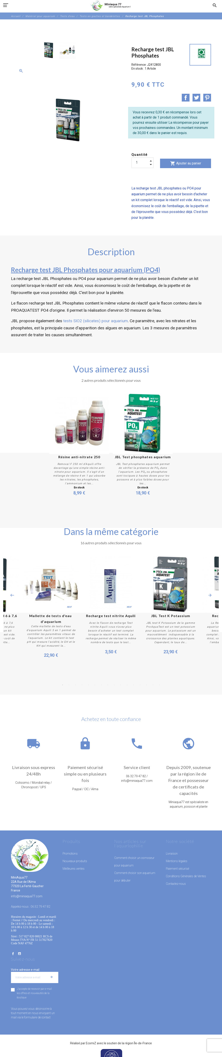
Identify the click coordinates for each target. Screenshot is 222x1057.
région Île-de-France (138, 1043)
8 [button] (108, 685)
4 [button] (82, 685)
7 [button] (101, 685)
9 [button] (114, 685)
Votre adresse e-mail (25, 969)
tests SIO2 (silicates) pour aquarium (95, 320)
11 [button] (127, 685)
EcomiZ (91, 1043)
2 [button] (69, 685)
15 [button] (153, 685)
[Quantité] (142, 162)
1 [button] (62, 685)
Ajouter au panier (185, 163)
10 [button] (121, 685)
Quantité (139, 155)
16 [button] (159, 685)
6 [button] (95, 685)
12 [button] (133, 685)
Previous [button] (12, 595)
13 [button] (140, 685)
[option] (48, 50)
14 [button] (146, 685)
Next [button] (210, 595)
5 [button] (88, 685)
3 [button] (75, 685)
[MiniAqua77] (110, 5)
